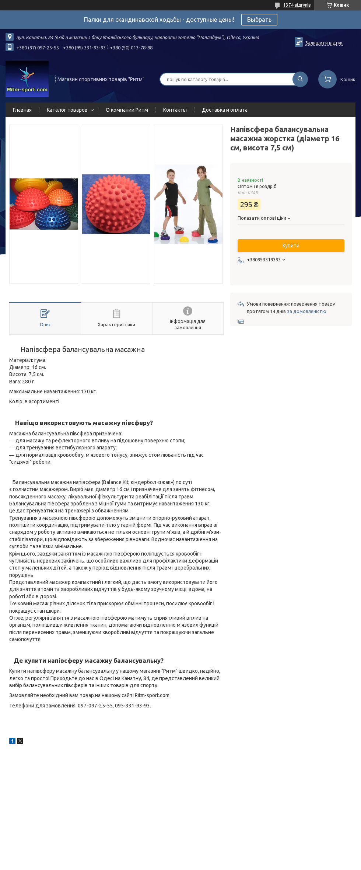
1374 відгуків (297, 5)
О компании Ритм (127, 109)
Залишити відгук (324, 42)
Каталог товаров (67, 109)
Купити (291, 245)
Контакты (175, 109)
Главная (22, 109)
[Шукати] (300, 79)
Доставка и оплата (225, 109)
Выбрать (259, 19)
